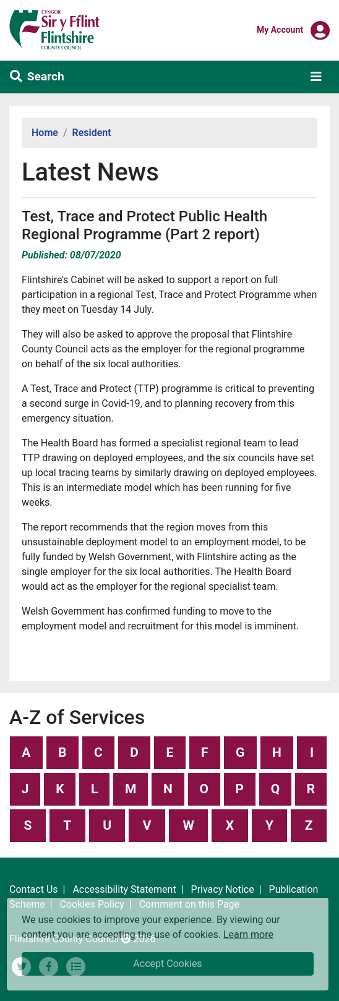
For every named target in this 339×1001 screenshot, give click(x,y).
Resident (91, 132)
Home (45, 132)
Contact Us (33, 889)
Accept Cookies (167, 963)
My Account (280, 29)
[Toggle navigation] (316, 76)
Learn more (248, 933)
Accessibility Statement (124, 889)
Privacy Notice (222, 889)
